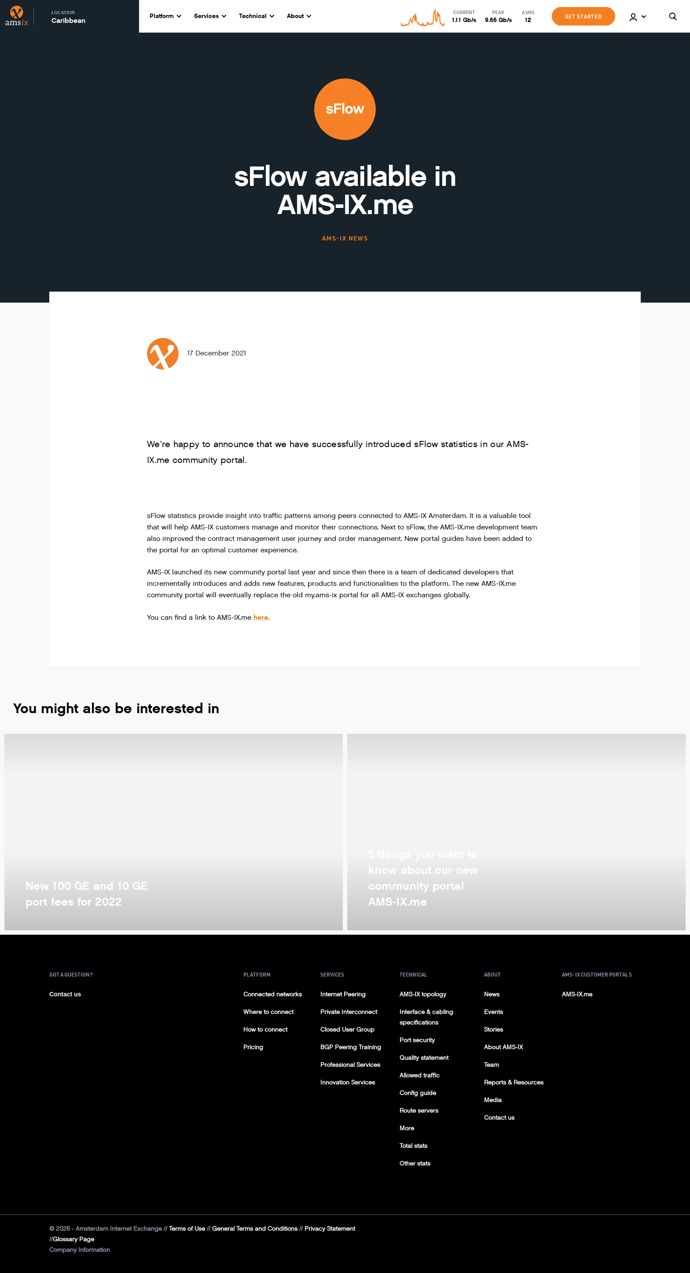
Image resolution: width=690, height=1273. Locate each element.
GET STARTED (583, 16)
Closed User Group (347, 1029)
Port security (417, 1040)
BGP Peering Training (350, 1047)
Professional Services (350, 1065)
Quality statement (424, 1058)
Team (491, 1065)
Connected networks (272, 994)
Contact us (65, 994)
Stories (493, 1029)
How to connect (265, 1029)
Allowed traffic (420, 1075)
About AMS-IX (503, 1047)
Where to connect (268, 1012)
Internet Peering (343, 994)
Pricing (253, 1047)
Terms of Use (187, 1229)
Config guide (418, 1093)
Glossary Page (73, 1239)
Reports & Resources (513, 1082)
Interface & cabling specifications (426, 1017)
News (491, 994)
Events (493, 1012)
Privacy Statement (330, 1229)
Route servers (419, 1110)
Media (493, 1100)
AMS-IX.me (577, 994)
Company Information (79, 1250)
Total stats (413, 1146)
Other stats (415, 1163)
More (407, 1128)
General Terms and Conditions (254, 1229)
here (260, 617)
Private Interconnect (348, 1012)
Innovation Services (347, 1082)
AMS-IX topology (423, 994)
